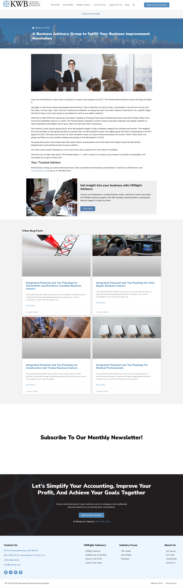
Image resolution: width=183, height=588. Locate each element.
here (80, 154)
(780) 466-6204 (102, 521)
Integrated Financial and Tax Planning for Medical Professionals (122, 366)
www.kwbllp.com (39, 170)
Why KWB (55, 5)
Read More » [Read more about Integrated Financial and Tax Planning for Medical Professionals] (101, 385)
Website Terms (157, 583)
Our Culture (171, 551)
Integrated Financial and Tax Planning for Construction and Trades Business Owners (52, 366)
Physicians (125, 559)
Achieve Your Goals (93, 563)
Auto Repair (126, 555)
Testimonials (171, 559)
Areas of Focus (100, 5)
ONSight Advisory (83, 5)
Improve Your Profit (93, 559)
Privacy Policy (171, 583)
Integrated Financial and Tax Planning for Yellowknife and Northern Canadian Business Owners (53, 285)
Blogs (127, 5)
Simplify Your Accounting (95, 555)
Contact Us (170, 563)
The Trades (126, 551)
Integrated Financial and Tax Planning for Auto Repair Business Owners (125, 284)
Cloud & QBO (68, 5)
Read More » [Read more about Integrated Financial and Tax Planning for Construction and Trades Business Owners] (31, 385)
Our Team (170, 555)
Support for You (115, 5)
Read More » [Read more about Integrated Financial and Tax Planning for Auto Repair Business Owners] (101, 303)
